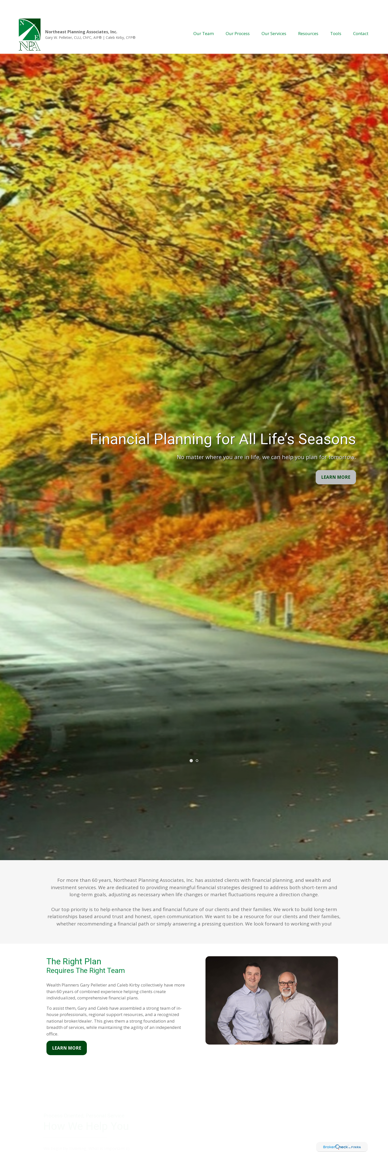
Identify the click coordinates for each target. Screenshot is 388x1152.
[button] (203, 18)
